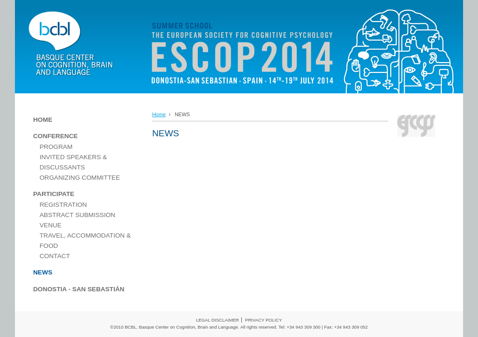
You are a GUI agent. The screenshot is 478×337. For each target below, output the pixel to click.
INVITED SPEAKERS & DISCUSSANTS (73, 162)
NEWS (42, 272)
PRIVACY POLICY (263, 320)
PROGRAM (56, 146)
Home (159, 114)
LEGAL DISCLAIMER (217, 320)
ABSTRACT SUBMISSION (77, 214)
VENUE (51, 225)
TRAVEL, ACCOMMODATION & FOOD (85, 240)
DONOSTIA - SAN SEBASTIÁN (78, 289)
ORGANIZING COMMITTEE (80, 177)
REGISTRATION (63, 204)
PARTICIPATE (53, 193)
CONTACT (55, 256)
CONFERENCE (55, 136)
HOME (42, 119)
